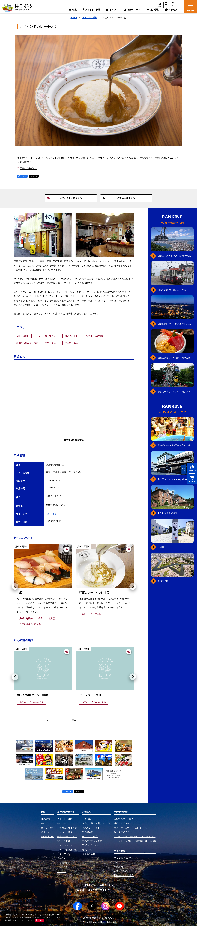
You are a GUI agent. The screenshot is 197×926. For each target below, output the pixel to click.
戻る (61, 720)
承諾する (39, 920)
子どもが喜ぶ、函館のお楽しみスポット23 (176, 391)
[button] (15, 586)
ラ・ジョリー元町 (90, 695)
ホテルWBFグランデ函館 (32, 695)
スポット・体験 (89, 17)
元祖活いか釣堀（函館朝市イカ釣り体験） (176, 445)
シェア (22, 176)
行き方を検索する (119, 198)
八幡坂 (161, 547)
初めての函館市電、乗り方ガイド (174, 289)
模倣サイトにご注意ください (98, 885)
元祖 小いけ (52, 513)
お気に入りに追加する (64, 198)
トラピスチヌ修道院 (167, 513)
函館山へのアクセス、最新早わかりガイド (176, 255)
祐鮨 (20, 592)
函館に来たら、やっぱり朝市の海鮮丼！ (176, 357)
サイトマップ (106, 889)
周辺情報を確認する (82, 440)
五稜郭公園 (163, 581)
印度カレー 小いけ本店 (94, 592)
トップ (74, 17)
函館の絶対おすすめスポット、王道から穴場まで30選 (176, 323)
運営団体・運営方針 (87, 889)
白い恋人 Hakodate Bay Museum (174, 479)
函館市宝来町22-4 (28, 168)
